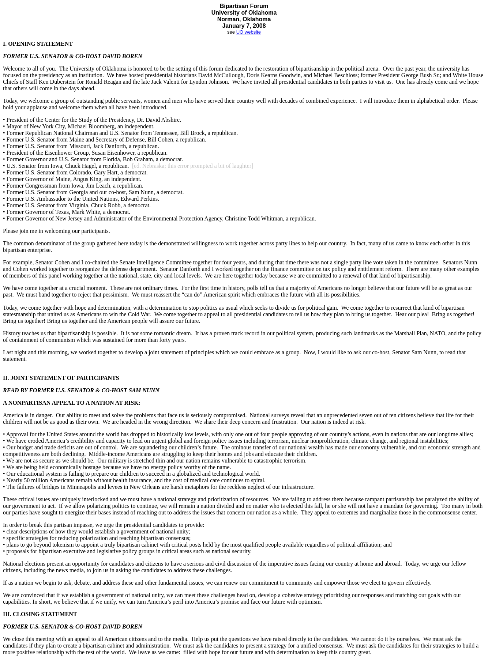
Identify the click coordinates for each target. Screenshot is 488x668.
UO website (248, 32)
